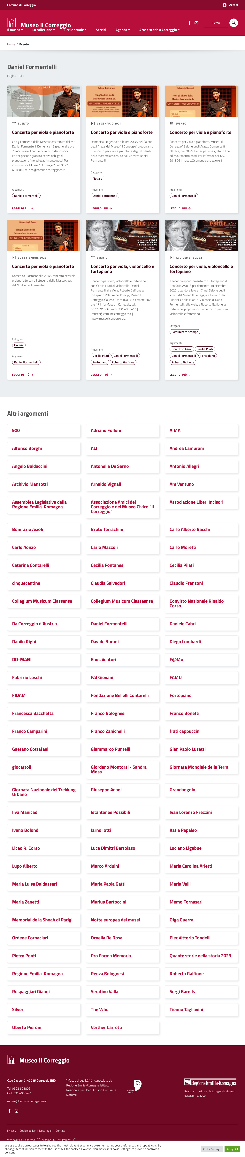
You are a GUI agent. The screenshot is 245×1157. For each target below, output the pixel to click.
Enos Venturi (103, 667)
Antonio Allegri (184, 474)
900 (16, 438)
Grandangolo (182, 797)
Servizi (101, 37)
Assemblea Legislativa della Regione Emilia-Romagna (39, 512)
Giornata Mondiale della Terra (199, 774)
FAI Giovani (102, 685)
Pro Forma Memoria (111, 963)
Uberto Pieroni (26, 1035)
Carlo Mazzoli (104, 555)
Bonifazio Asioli (182, 357)
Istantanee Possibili (110, 820)
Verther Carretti (106, 1035)
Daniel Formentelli (26, 203)
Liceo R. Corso (26, 855)
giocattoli (21, 774)
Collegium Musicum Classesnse (122, 608)
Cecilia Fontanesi (108, 573)
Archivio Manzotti (30, 491)
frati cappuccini (185, 739)
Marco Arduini (105, 873)
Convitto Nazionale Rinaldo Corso (197, 611)
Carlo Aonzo (24, 555)
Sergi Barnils (182, 999)
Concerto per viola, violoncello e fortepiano (122, 277)
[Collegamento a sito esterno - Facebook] (189, 22)
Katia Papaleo (183, 838)
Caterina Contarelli (30, 573)
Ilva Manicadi (25, 820)
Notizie (97, 186)
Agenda (121, 37)
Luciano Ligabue (186, 855)
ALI (94, 456)
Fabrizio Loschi (27, 685)
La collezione (42, 37)
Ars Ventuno (182, 491)
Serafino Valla (104, 999)
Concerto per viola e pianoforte (43, 140)
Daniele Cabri (183, 631)
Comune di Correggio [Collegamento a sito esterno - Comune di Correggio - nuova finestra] (21, 5)
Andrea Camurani (187, 456)
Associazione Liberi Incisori (196, 509)
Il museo (13, 37)
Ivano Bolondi (26, 838)
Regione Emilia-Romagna (37, 981)
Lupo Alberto (25, 873)
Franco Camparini (29, 739)
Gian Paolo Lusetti (188, 756)
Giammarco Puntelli (110, 756)
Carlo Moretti (183, 555)
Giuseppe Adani (106, 797)
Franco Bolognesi (108, 721)
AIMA (175, 438)
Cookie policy (27, 1138)
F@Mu (176, 667)
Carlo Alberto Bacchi (190, 537)
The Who (100, 1017)
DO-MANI (22, 667)
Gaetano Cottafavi (30, 756)
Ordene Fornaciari (30, 945)
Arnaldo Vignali (106, 491)
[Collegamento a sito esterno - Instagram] (196, 22)
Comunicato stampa (185, 339)
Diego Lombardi (185, 649)
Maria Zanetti (25, 909)
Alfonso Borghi (27, 456)
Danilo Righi (24, 649)
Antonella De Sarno (110, 474)
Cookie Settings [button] (211, 1149)
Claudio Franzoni (186, 590)
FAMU (176, 685)
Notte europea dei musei (115, 927)
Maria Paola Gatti (108, 891)
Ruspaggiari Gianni (31, 999)
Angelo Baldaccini (29, 474)
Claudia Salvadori (108, 590)
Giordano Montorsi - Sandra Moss (119, 777)
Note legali (45, 1138)
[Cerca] (233, 23)
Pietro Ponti (24, 963)
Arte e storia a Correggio (158, 37)
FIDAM (19, 703)
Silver (17, 1017)
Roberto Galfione (123, 370)
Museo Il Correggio (46, 25)
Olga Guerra (181, 927)
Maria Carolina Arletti (191, 873)
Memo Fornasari (186, 909)
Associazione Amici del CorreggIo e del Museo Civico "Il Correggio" (122, 514)
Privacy (11, 1138)
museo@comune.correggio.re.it (27, 1109)
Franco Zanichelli (108, 739)
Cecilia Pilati (101, 363)
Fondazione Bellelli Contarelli (120, 703)
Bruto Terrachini (107, 537)
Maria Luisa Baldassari (34, 891)
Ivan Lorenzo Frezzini (191, 820)
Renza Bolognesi (107, 981)
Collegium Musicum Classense (42, 608)
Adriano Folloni (106, 438)
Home (11, 52)
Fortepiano (100, 370)
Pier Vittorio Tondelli (190, 945)
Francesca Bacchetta (33, 721)
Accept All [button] (232, 1149)
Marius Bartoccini (108, 909)
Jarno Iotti (101, 838)
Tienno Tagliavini (186, 1017)
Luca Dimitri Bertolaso (113, 855)
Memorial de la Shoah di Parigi (42, 927)
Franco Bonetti (184, 721)
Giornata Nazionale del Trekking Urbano (44, 800)
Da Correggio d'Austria (34, 631)
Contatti (60, 1138)
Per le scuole (74, 37)
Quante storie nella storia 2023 (200, 963)
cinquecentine (26, 590)
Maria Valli (180, 891)
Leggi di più (23, 216)
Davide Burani (105, 649)
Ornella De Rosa (106, 945)
